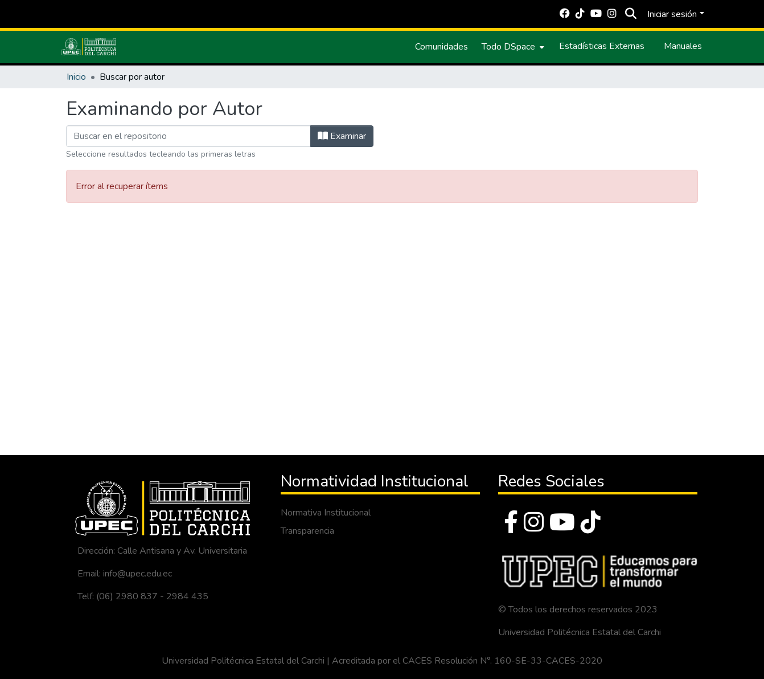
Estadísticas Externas (601, 46)
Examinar (342, 136)
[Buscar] (630, 14)
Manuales (683, 46)
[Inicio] (88, 46)
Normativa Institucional (326, 512)
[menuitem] (511, 47)
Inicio (76, 77)
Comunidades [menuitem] (441, 46)
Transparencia (307, 531)
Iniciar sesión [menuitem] (672, 14)
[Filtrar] (188, 136)
